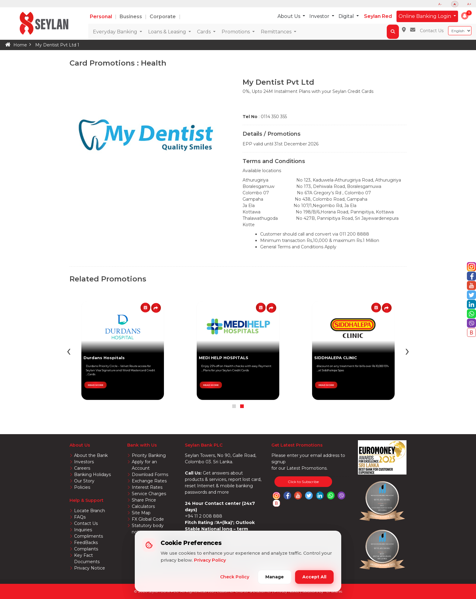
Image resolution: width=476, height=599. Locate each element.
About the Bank (91, 455)
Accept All (314, 577)
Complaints (86, 549)
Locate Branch (89, 510)
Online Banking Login (425, 16)
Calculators (143, 506)
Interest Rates (147, 487)
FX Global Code (148, 519)
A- (440, 4)
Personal (101, 16)
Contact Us (432, 30)
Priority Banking (149, 455)
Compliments (88, 536)
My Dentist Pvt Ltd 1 (57, 45)
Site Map (141, 513)
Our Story (84, 481)
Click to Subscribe (303, 481)
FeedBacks (86, 542)
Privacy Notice (89, 568)
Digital (346, 16)
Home (20, 45)
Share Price (144, 500)
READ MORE (326, 384)
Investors (84, 462)
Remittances (277, 32)
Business (131, 16)
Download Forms (150, 474)
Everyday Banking (115, 32)
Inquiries (83, 530)
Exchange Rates (149, 481)
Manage (274, 577)
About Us (289, 16)
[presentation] (407, 350)
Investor (320, 16)
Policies (82, 487)
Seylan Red (378, 16)
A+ (469, 4)
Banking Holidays (92, 474)
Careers (82, 468)
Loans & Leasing (167, 32)
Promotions (236, 32)
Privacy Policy (210, 560)
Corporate (163, 16)
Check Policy (234, 577)
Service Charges (149, 493)
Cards (204, 32)
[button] (464, 16)
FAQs (80, 517)
